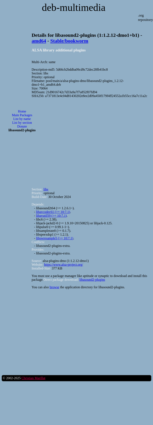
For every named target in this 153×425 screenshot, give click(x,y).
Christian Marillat (33, 378)
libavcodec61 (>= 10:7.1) (53, 212)
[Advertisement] (54, 141)
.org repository (145, 17)
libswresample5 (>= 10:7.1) (54, 238)
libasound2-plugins (92, 279)
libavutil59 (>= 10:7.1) (51, 215)
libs (45, 189)
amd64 (39, 40)
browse (54, 287)
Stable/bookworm (69, 40)
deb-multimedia (73, 7)
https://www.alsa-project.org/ (63, 264)
